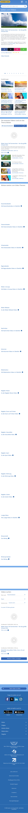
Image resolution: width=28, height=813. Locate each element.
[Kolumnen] (14, 340)
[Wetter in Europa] (14, 278)
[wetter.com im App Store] (19, 713)
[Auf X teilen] (11, 49)
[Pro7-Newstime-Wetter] (6, 164)
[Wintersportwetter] (14, 548)
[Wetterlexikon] (14, 361)
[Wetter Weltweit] (14, 299)
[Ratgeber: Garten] (14, 486)
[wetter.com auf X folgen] (12, 699)
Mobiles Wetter (5, 728)
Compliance (14, 792)
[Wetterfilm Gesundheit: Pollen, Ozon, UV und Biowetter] (6, 157)
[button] (14, 722)
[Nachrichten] (14, 64)
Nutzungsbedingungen (14, 800)
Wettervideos (4, 731)
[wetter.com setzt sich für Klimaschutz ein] (14, 754)
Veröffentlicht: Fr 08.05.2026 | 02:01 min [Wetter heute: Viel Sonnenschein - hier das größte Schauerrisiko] (9, 150)
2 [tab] (7, 73)
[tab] (7, 126)
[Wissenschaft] (14, 527)
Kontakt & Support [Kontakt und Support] (14, 784)
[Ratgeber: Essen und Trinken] (14, 403)
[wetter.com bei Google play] (8, 713)
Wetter (3, 722)
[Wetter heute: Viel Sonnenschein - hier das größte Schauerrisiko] (14, 30)
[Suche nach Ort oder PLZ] (14, 6)
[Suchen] (25, 6)
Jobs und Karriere (14, 771)
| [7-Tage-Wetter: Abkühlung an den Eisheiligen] (17, 178)
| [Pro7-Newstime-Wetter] (17, 163)
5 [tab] (14, 73)
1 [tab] (5, 73)
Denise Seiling (12, 43)
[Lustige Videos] (14, 507)
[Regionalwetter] (14, 257)
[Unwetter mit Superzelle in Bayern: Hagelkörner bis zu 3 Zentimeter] (20, 110)
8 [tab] (21, 73)
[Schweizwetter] (14, 237)
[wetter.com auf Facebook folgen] (7, 699)
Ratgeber (3, 734)
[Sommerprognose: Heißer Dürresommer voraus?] (20, 87)
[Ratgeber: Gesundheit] (14, 423)
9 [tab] (23, 73)
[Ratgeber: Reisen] (14, 382)
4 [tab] (12, 73)
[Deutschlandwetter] (14, 195)
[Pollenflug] (22, 2)
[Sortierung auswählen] (17, 603)
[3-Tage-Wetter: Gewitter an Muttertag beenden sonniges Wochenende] (6, 98)
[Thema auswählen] (16, 595)
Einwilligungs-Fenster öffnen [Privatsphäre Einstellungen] (14, 780)
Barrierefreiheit (14, 796)
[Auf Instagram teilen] (17, 49)
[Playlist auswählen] (13, 599)
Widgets (3, 725)
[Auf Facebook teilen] (4, 49)
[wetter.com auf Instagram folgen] (21, 699)
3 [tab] (9, 73)
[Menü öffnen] (25, 1)
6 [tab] (16, 73)
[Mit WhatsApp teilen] (23, 49)
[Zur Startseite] (6, 1)
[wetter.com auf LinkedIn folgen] (16, 699)
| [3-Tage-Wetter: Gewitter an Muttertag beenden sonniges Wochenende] (17, 172)
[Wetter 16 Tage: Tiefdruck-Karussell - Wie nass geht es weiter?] (6, 110)
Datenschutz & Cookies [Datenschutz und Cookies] (14, 775)
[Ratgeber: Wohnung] (14, 465)
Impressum (14, 788)
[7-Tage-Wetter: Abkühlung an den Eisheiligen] (20, 98)
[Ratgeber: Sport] (14, 444)
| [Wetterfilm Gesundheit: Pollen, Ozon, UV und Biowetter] (17, 158)
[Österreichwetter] (14, 216)
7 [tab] (18, 73)
